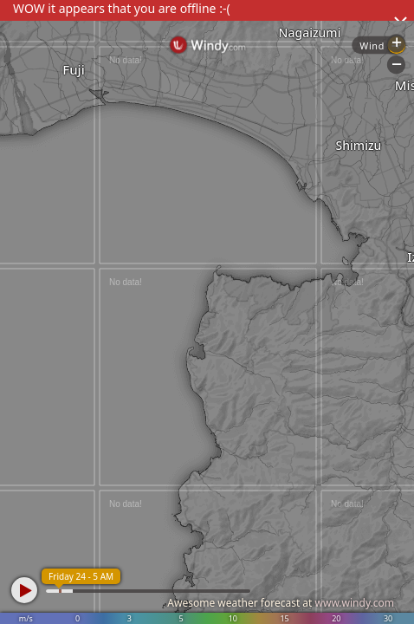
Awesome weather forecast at (280, 602)
